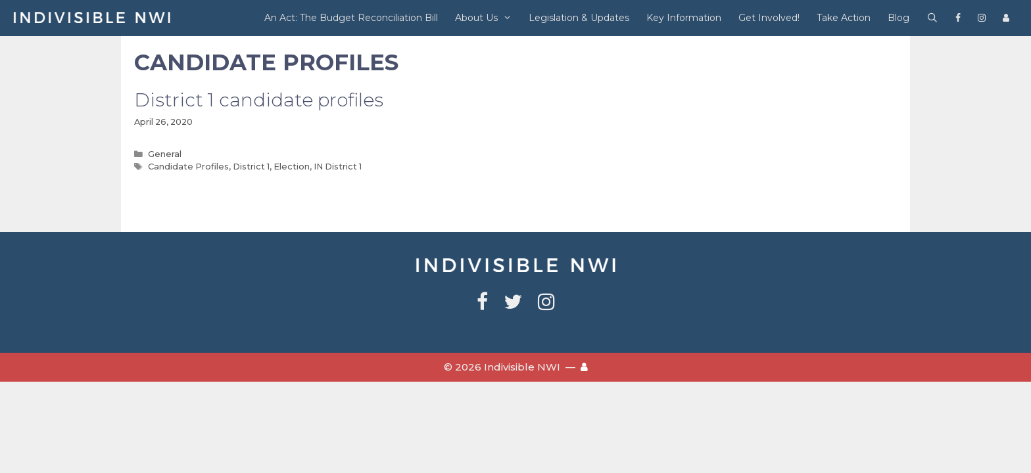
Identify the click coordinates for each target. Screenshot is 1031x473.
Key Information (683, 18)
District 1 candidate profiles (258, 100)
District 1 (251, 166)
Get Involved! (769, 18)
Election (292, 166)
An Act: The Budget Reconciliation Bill (351, 18)
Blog (898, 18)
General (164, 154)
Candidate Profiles (188, 166)
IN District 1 (338, 166)
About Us (487, 18)
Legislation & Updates (579, 18)
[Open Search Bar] (932, 18)
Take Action (844, 18)
